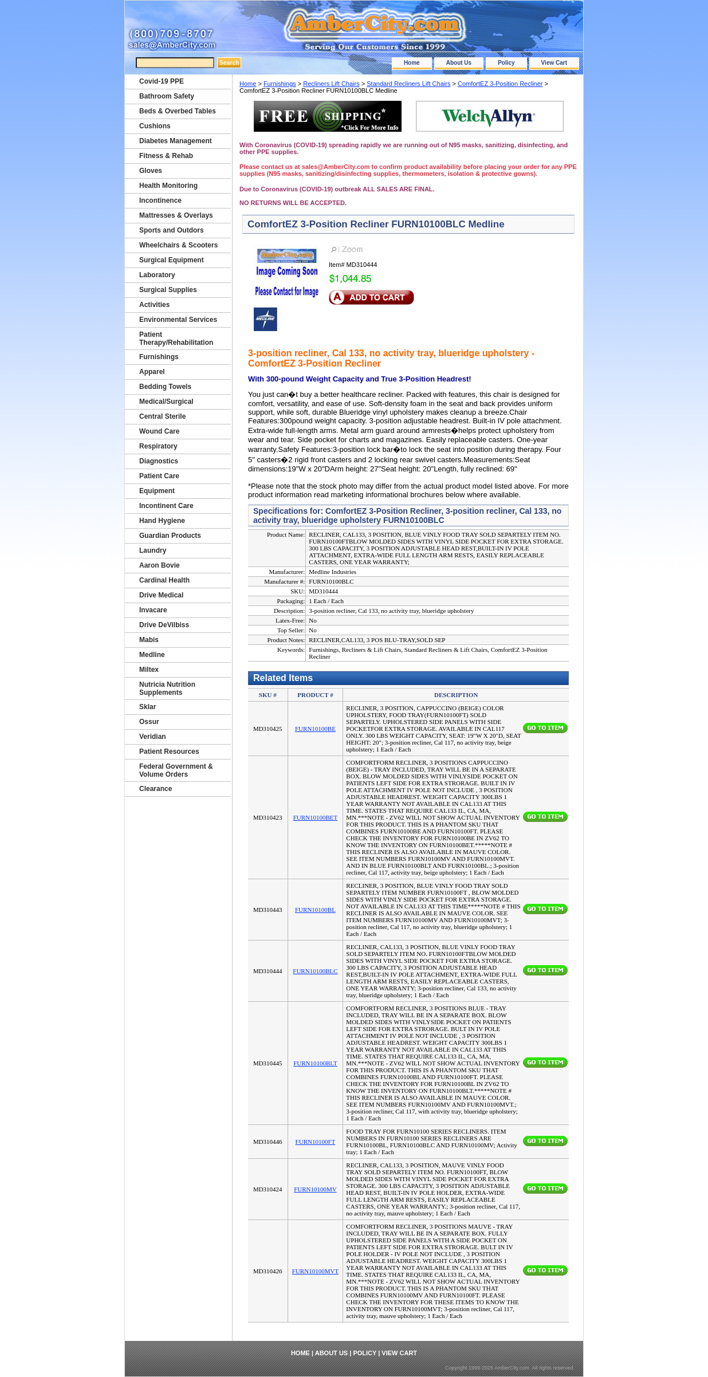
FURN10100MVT (315, 1271)
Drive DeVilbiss (164, 625)
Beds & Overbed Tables (177, 111)
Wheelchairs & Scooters (178, 245)
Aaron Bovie (159, 565)
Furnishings (279, 83)
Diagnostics (158, 461)
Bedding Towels (165, 387)
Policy (506, 63)
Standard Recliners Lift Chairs (408, 83)
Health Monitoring (168, 186)
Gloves (150, 171)
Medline (152, 655)
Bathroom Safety (166, 96)
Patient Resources (169, 751)
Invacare (153, 610)
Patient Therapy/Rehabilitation (176, 339)
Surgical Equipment (171, 260)
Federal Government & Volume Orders (176, 770)
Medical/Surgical (166, 402)
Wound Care (159, 431)
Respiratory (158, 446)
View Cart (554, 63)
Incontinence (160, 200)
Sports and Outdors (171, 230)
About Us (458, 63)
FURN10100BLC (315, 970)
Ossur (149, 722)
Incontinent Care (166, 506)
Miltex (149, 670)
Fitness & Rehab (166, 156)
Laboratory (157, 275)
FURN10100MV (315, 1189)
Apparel (152, 372)
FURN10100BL (315, 909)
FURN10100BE (315, 728)
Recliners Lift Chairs (331, 83)
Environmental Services (178, 320)
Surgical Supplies (168, 290)
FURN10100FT (316, 1141)
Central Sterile (162, 416)
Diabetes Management (175, 141)
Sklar (147, 707)
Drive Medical (161, 595)
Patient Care (159, 476)
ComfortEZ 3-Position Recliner (500, 83)
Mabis (149, 640)
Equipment (157, 491)
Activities (154, 305)
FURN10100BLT (315, 1063)
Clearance (155, 789)
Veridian (152, 737)
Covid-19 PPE (161, 81)
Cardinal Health (164, 580)
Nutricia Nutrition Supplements (167, 688)
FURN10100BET (315, 817)
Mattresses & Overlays (176, 215)
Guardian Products (170, 536)
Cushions (155, 126)
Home (412, 63)
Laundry (152, 550)
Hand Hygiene (162, 521)
